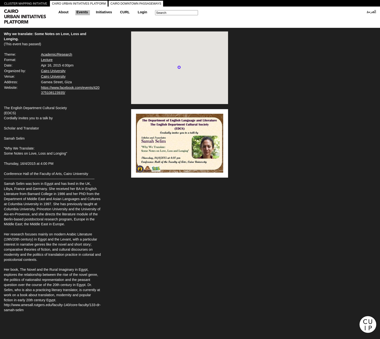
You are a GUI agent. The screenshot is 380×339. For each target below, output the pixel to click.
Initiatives (104, 12)
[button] (179, 67)
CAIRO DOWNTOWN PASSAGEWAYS (136, 3)
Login (142, 12)
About (63, 12)
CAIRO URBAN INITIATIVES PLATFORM (79, 3)
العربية (371, 11)
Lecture (47, 60)
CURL (125, 12)
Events (82, 12)
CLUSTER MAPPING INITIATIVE (25, 3)
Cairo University (53, 71)
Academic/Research (56, 54)
